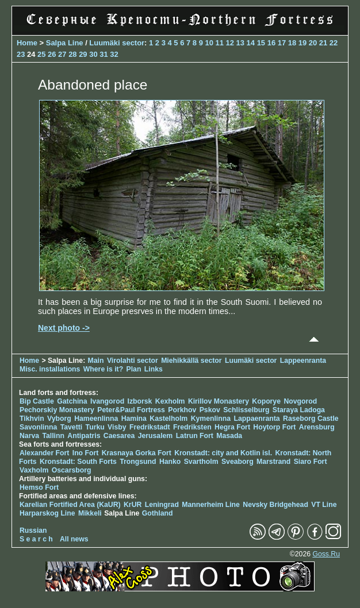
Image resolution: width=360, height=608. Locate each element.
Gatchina (72, 401)
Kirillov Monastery (218, 401)
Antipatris (83, 436)
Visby (117, 427)
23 (21, 54)
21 (323, 42)
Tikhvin (32, 419)
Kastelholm (168, 419)
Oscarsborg (71, 470)
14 (251, 42)
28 (72, 54)
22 (334, 42)
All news (74, 539)
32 (114, 54)
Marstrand (273, 462)
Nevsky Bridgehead (275, 505)
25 (41, 54)
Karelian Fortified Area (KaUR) (70, 505)
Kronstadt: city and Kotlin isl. (223, 453)
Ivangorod (107, 401)
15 (261, 42)
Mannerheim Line (211, 505)
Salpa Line (64, 42)
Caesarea (119, 436)
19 (302, 42)
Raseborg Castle (311, 419)
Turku (95, 427)
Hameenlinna (96, 419)
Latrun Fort (194, 436)
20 (313, 42)
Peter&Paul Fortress (131, 410)
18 (292, 42)
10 (209, 42)
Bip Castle (37, 401)
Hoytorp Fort (274, 427)
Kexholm (170, 401)
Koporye (266, 401)
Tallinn (53, 436)
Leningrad (162, 505)
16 (271, 42)
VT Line (323, 505)
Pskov (210, 410)
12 (230, 42)
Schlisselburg (246, 410)
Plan (134, 369)
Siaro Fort (310, 462)
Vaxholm (34, 470)
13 (240, 42)
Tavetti (71, 427)
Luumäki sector (116, 42)
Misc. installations (50, 369)
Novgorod (300, 401)
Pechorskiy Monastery (57, 410)
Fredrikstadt (149, 427)
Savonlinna (38, 427)
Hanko (170, 462)
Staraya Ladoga (299, 410)
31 (103, 54)
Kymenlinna (211, 419)
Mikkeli (90, 513)
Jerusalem (155, 436)
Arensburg (317, 427)
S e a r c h (36, 539)
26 (52, 54)
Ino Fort (85, 453)
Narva (29, 436)
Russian (33, 530)
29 (83, 54)
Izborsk (140, 401)
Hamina (134, 419)
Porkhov (182, 410)
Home (27, 42)
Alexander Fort (44, 453)
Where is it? (103, 369)
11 (220, 42)
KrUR (132, 505)
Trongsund (138, 462)
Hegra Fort (232, 427)
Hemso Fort (39, 487)
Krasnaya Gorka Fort (136, 453)
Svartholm (201, 462)
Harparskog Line (47, 513)
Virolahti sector (132, 361)
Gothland (157, 513)
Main (96, 361)
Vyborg (59, 419)
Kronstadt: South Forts (78, 462)
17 (282, 42)
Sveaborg (237, 462)
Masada (229, 436)
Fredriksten (192, 427)
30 (93, 54)
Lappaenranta (256, 419)
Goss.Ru (326, 554)
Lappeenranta (303, 361)
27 (62, 54)
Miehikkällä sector (191, 361)
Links (153, 369)
